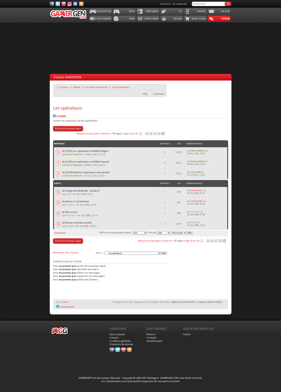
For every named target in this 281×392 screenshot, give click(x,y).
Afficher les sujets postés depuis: (123, 232)
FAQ (145, 93)
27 (155, 133)
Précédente (60, 233)
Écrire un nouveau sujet (68, 128)
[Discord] (75, 4)
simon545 (196, 172)
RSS (129, 349)
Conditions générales (120, 341)
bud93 (69, 226)
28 (159, 133)
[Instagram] (69, 4)
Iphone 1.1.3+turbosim (77, 201)
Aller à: (99, 253)
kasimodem (197, 190)
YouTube (123, 349)
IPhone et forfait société (78, 222)
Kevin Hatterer (74, 154)
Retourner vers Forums (66, 252)
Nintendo (152, 11)
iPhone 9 (150, 334)
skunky (70, 204)
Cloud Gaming (102, 18)
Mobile (201, 11)
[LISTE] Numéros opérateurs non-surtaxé (87, 172)
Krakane (70, 215)
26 (151, 133)
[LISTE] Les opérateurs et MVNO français (87, 161)
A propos (114, 337)
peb (68, 194)
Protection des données (121, 344)
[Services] (81, 4)
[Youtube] (63, 4)
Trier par (159, 232)
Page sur (130, 133)
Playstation (103, 11)
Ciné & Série (151, 18)
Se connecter (179, 4)
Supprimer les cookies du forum (151, 302)
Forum (226, 18)
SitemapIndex (65, 306)
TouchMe (195, 211)
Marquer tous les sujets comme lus (93, 133)
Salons (177, 18)
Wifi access (71, 212)
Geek (132, 18)
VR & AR (225, 11)
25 (147, 133)
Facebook (112, 349)
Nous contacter (117, 334)
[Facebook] (52, 4)
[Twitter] (58, 4)
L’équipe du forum (122, 302)
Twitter (117, 349)
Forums (64, 87)
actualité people (154, 341)
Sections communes (96, 87)
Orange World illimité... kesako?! (82, 190)
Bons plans (199, 18)
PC (180, 11)
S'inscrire (165, 4)
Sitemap (59, 116)
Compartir (151, 337)
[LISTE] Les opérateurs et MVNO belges (86, 151)
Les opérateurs (120, 87)
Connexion (158, 93)
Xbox (132, 11)
